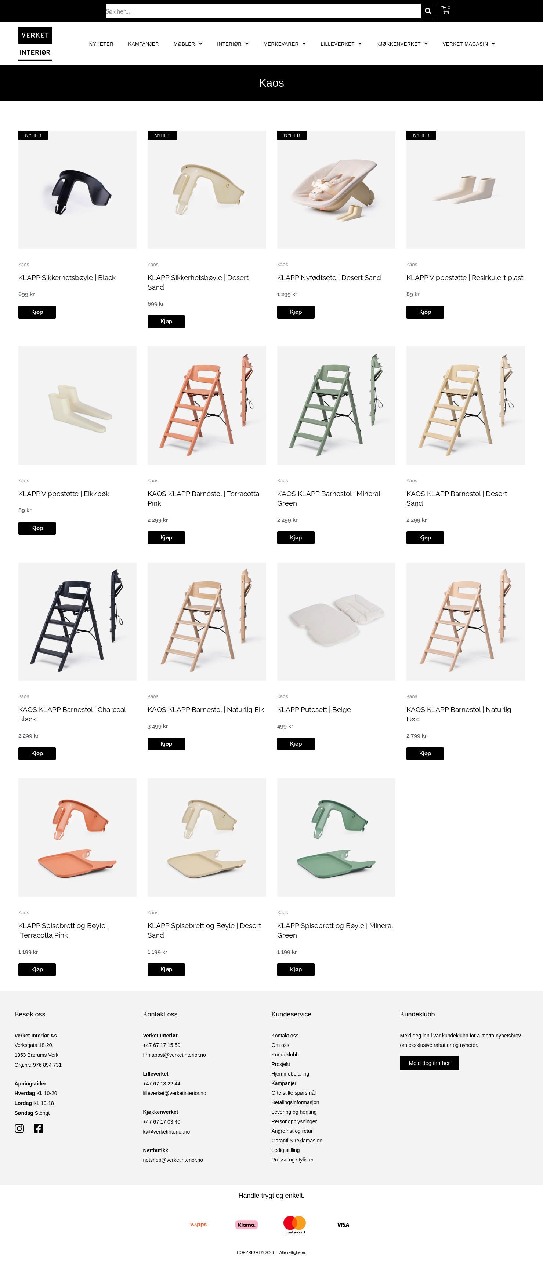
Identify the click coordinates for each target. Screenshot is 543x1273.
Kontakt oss (285, 1036)
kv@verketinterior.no (166, 1132)
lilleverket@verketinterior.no (174, 1093)
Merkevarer (285, 44)
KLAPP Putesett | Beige (316, 709)
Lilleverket (341, 44)
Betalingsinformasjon (295, 1102)
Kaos (23, 264)
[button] (37, 312)
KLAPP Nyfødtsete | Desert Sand (332, 277)
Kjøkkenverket (402, 44)
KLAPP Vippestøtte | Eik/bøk (66, 493)
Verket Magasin (469, 44)
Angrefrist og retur (292, 1131)
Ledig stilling (286, 1150)
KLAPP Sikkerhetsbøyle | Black (70, 277)
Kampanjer (143, 44)
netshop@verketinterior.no (173, 1160)
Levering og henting (294, 1112)
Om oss (280, 1045)
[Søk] (428, 11)
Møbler (188, 44)
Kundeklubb (285, 1055)
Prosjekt (281, 1064)
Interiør (233, 44)
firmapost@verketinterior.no (174, 1055)
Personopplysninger (294, 1121)
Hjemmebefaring (290, 1074)
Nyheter (101, 44)
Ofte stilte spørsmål (294, 1093)
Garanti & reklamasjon (297, 1140)
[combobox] (263, 11)
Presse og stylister (293, 1160)
